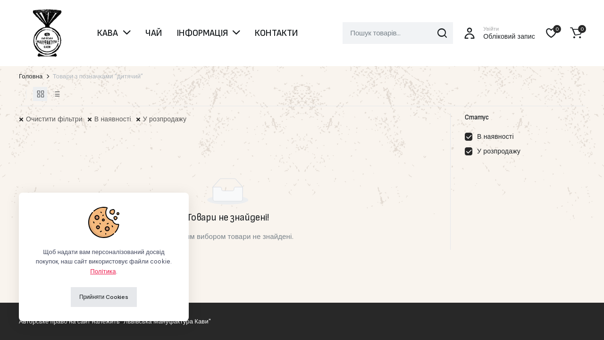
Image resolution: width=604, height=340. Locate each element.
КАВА (107, 33)
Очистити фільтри (54, 119)
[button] (576, 33)
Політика (103, 271)
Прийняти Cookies (103, 297)
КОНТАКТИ (276, 33)
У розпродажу (164, 119)
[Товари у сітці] (40, 94)
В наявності (112, 119)
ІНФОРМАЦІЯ (202, 33)
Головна (31, 76)
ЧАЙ (153, 33)
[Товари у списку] (56, 94)
